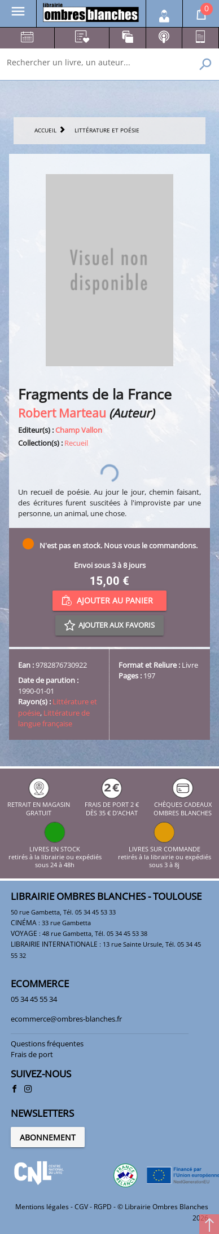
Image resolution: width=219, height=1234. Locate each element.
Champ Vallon (78, 430)
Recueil (76, 443)
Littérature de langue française (54, 718)
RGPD (103, 1206)
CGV (81, 1206)
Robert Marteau (62, 413)
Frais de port (32, 1054)
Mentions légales (42, 1206)
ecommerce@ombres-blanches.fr (66, 1019)
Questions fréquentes (47, 1043)
